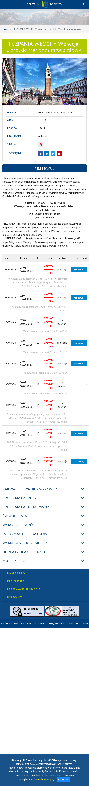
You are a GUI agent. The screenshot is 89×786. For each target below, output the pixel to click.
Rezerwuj (44, 168)
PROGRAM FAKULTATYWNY (25, 507)
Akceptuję (63, 779)
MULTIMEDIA (13, 561)
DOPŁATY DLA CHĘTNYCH (24, 552)
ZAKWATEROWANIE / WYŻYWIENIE (32, 489)
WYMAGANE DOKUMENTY (24, 543)
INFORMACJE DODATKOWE (25, 534)
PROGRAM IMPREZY (19, 498)
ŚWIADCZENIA (14, 516)
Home (5, 28)
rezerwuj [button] (79, 269)
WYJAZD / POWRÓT (18, 525)
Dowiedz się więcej (44, 779)
